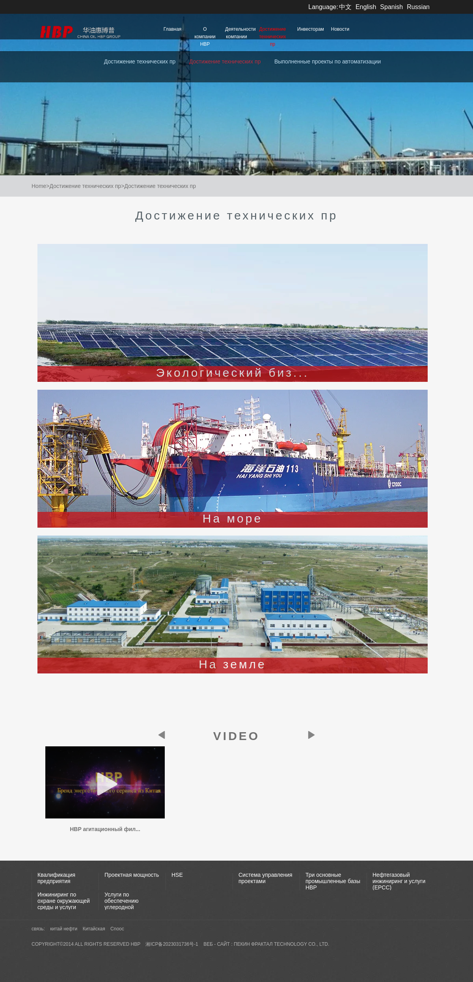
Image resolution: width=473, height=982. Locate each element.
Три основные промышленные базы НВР (332, 881)
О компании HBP (205, 36)
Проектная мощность (131, 875)
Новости (340, 29)
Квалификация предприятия (56, 878)
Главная (173, 29)
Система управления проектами (265, 878)
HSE (177, 875)
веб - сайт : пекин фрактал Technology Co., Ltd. (266, 944)
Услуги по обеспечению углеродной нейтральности (123, 904)
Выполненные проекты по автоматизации (327, 61)
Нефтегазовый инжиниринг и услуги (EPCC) (398, 881)
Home (39, 186)
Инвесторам (310, 29)
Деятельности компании (238, 32)
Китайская (94, 929)
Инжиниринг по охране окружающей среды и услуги (63, 900)
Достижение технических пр (272, 36)
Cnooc (117, 929)
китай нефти (64, 929)
